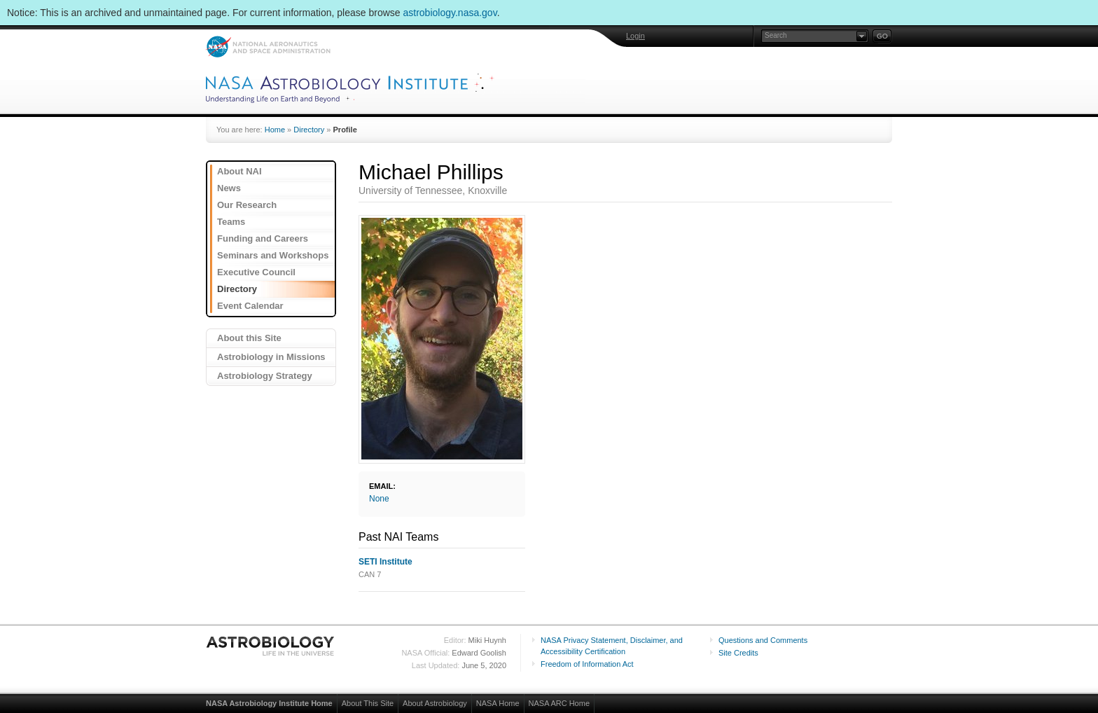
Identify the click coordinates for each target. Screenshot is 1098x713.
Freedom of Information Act (587, 664)
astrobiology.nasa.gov (450, 12)
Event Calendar (250, 305)
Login (635, 36)
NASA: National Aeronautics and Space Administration (268, 46)
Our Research (247, 205)
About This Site (368, 703)
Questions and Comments (762, 640)
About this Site (249, 338)
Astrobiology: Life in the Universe (271, 646)
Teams (231, 221)
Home (275, 129)
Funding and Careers (262, 238)
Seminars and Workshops (272, 255)
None (379, 499)
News (229, 188)
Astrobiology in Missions (271, 357)
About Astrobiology (435, 703)
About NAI (239, 171)
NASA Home (498, 703)
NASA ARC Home (559, 703)
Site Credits (738, 653)
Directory (308, 129)
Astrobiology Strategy (264, 376)
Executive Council (256, 272)
